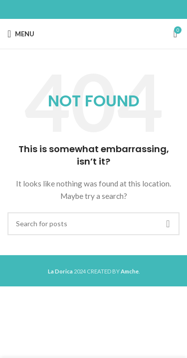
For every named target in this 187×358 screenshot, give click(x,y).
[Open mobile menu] (20, 34)
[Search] (93, 223)
